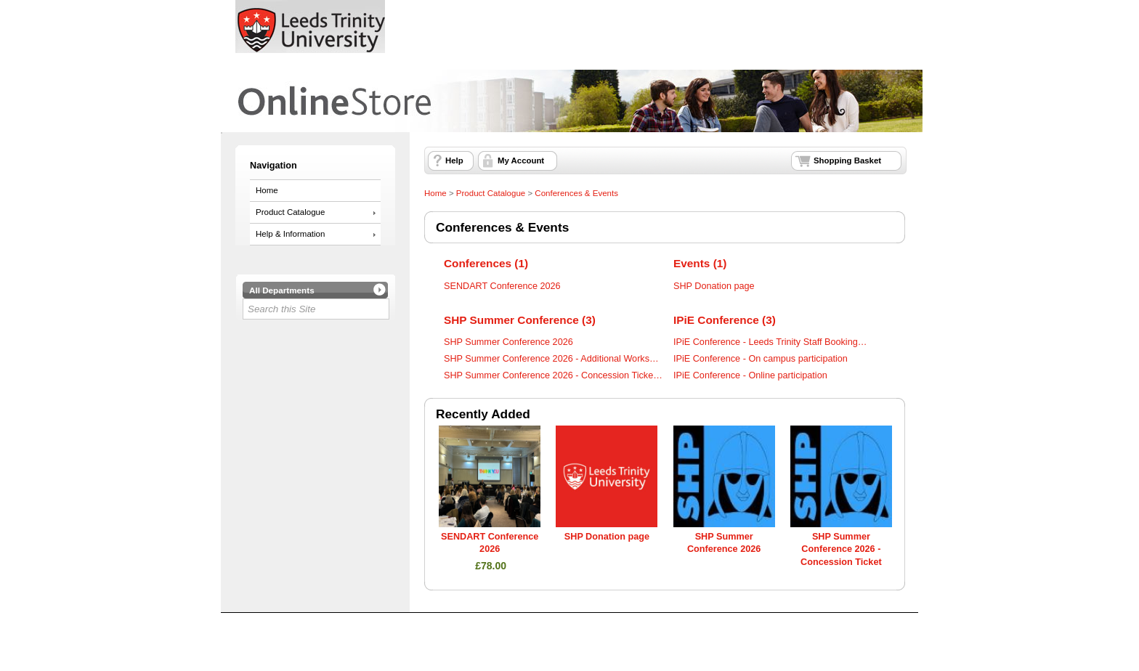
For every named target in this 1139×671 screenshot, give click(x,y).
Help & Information (290, 233)
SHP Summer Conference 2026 (508, 342)
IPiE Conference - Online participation (750, 375)
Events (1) (699, 263)
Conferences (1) (486, 263)
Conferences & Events (576, 193)
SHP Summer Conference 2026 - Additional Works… (551, 359)
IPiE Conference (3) (724, 320)
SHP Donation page (714, 286)
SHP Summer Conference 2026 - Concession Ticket (841, 549)
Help (454, 160)
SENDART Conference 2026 (502, 286)
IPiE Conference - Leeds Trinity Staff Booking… (770, 342)
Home (267, 190)
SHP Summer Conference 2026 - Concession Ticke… (553, 375)
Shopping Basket (847, 160)
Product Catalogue (290, 212)
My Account (521, 160)
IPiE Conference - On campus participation (760, 359)
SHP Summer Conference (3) (520, 320)
